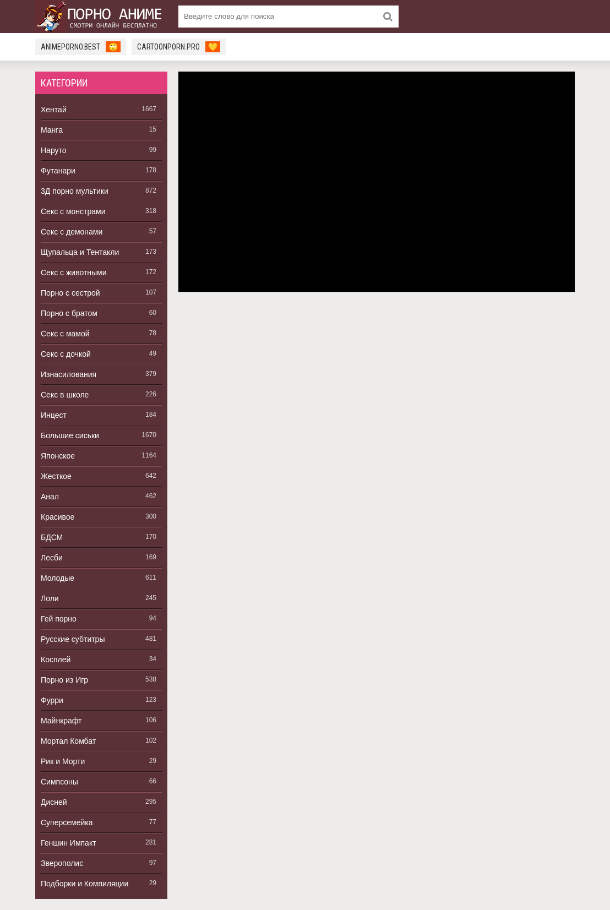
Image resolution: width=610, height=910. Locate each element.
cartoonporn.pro (178, 46)
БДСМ (52, 537)
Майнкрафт (61, 720)
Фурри (52, 700)
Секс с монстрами (73, 211)
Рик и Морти (63, 761)
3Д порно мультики (74, 191)
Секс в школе (65, 394)
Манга (52, 130)
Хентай (54, 109)
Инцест (54, 415)
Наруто (54, 150)
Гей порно (59, 618)
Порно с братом (69, 313)
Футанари (58, 170)
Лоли (50, 598)
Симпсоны (59, 781)
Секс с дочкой (66, 354)
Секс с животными (74, 272)
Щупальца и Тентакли (80, 252)
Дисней (54, 802)
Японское (58, 455)
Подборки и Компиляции (84, 883)
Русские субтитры (73, 639)
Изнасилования (68, 374)
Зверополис (62, 863)
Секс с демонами (71, 231)
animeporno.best (81, 46)
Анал (50, 496)
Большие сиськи (70, 435)
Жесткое (56, 476)
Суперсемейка (67, 822)
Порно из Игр (64, 679)
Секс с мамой (65, 333)
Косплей (55, 659)
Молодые (57, 578)
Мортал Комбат (68, 741)
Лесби (52, 557)
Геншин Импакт (68, 842)
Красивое (57, 517)
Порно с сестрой (70, 292)
